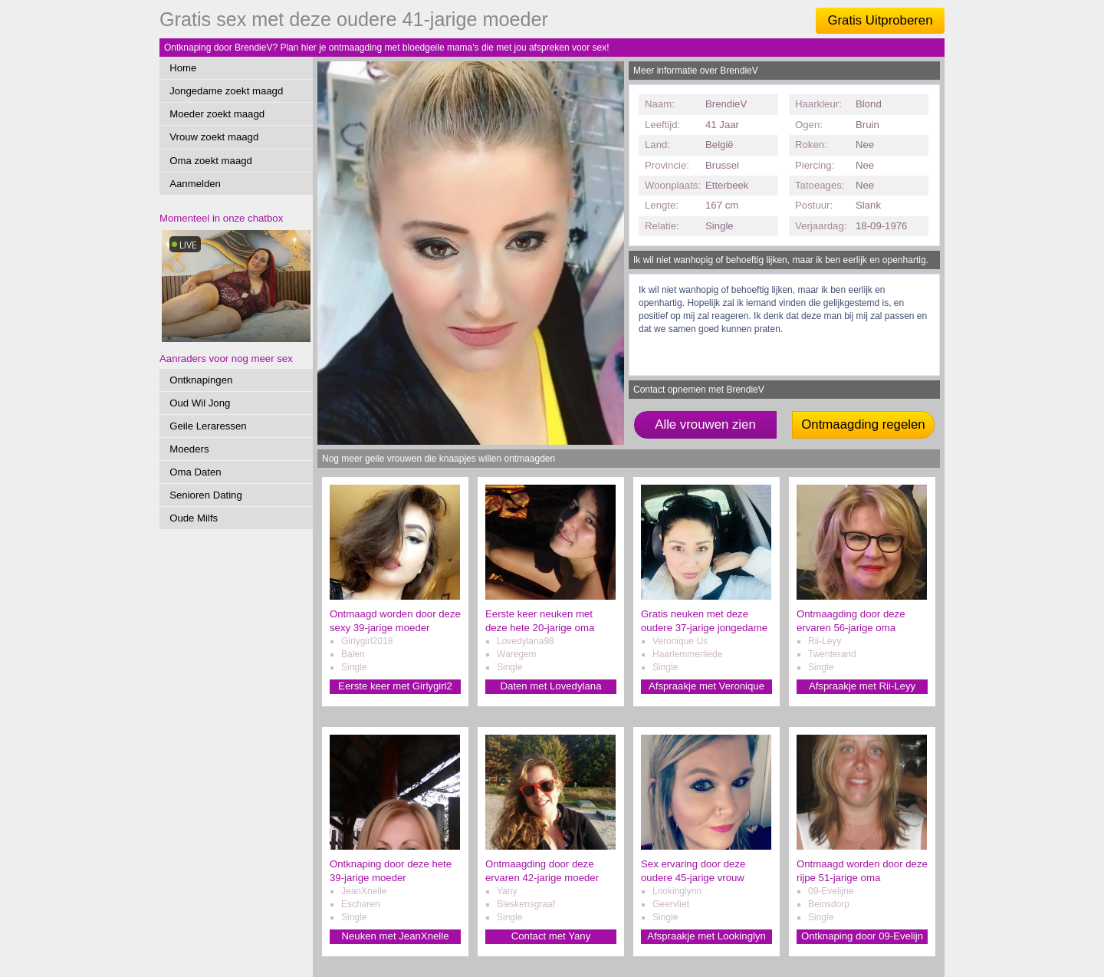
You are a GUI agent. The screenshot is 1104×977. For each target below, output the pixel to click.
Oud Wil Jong (199, 403)
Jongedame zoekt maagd (226, 91)
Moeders (189, 449)
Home (182, 68)
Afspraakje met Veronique (706, 686)
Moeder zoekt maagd (216, 114)
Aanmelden (195, 183)
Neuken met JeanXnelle (395, 936)
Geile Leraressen (207, 426)
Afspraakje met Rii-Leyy (862, 686)
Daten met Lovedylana (551, 686)
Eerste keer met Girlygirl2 (395, 686)
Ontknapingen (200, 380)
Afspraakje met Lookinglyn (706, 936)
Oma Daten (195, 472)
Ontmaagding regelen (863, 424)
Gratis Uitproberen (879, 20)
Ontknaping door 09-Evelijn (862, 936)
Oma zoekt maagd (210, 160)
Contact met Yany (551, 936)
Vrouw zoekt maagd (213, 137)
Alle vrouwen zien (705, 424)
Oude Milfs (193, 518)
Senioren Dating (205, 495)
